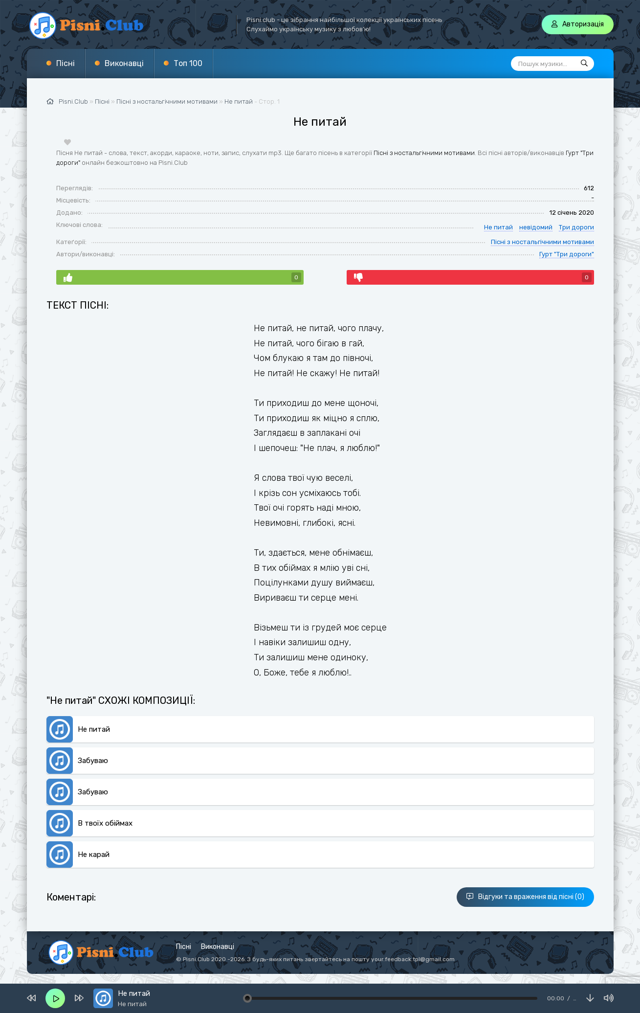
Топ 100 (188, 63)
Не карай (94, 854)
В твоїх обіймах (105, 823)
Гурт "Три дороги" (566, 254)
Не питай (238, 101)
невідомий (535, 227)
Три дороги (576, 227)
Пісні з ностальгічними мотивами (424, 153)
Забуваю (93, 760)
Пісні (65, 63)
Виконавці (124, 63)
